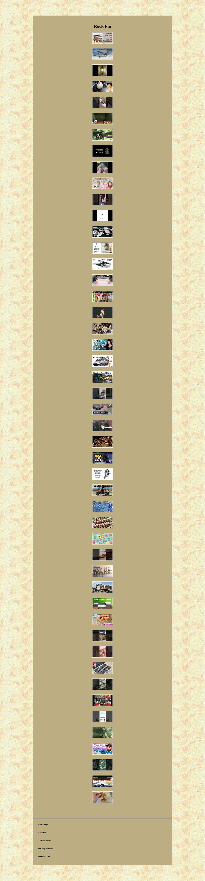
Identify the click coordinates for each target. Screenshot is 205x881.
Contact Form (44, 840)
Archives (42, 832)
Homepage (43, 824)
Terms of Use (44, 856)
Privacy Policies (45, 848)
